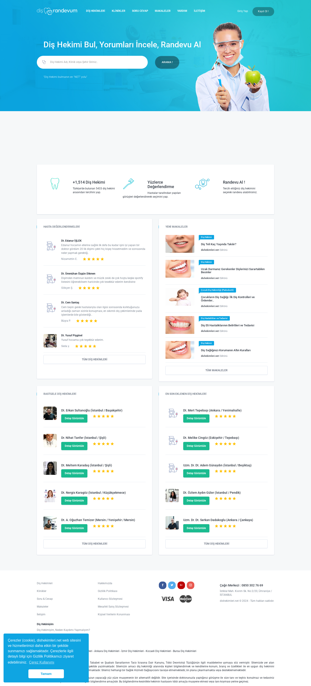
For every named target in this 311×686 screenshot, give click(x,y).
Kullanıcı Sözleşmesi (110, 598)
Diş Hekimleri (45, 583)
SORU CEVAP (140, 10)
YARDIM (182, 10)
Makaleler (42, 606)
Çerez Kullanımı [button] (41, 662)
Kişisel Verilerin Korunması (114, 614)
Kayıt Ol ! (263, 11)
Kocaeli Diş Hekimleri (158, 651)
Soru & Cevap (45, 598)
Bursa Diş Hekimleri (184, 651)
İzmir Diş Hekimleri (132, 651)
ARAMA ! (167, 62)
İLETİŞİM (199, 10)
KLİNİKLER (118, 10)
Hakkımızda (105, 583)
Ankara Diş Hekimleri (106, 651)
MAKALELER (163, 10)
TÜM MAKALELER (216, 370)
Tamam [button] (46, 674)
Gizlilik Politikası (107, 591)
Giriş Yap (242, 11)
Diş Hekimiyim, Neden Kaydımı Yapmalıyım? (63, 630)
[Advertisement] (155, 144)
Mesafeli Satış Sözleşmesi (113, 606)
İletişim (41, 614)
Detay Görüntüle (74, 418)
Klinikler (41, 591)
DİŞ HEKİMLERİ (95, 10)
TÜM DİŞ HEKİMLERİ (94, 359)
